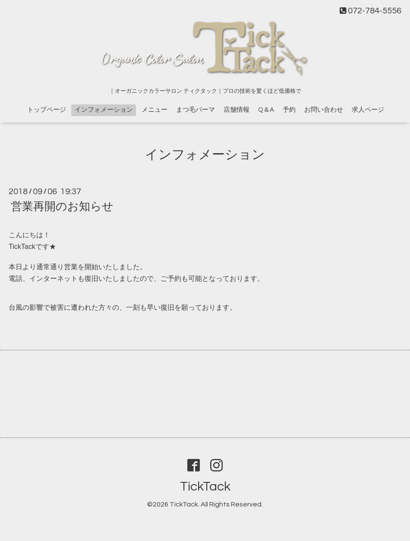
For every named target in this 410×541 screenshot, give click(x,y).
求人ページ (368, 110)
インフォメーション (104, 110)
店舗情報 (236, 110)
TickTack (205, 486)
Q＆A (266, 110)
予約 (289, 110)
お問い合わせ (323, 110)
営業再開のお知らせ (62, 206)
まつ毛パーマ (195, 110)
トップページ (46, 110)
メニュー (154, 110)
